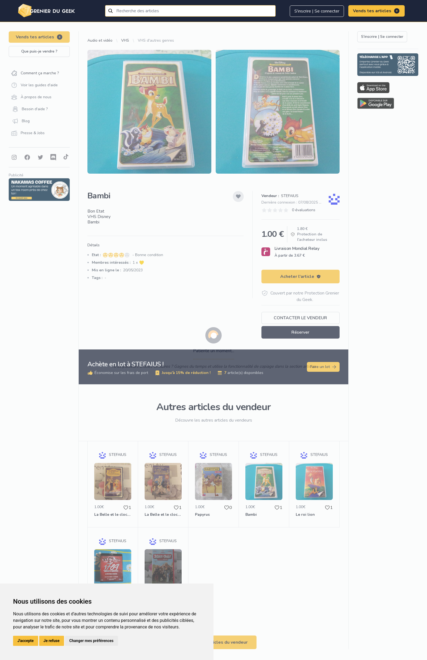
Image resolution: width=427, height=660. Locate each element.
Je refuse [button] (52, 640)
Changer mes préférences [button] (91, 640)
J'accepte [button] (25, 640)
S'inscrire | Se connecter (316, 11)
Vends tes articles (376, 11)
